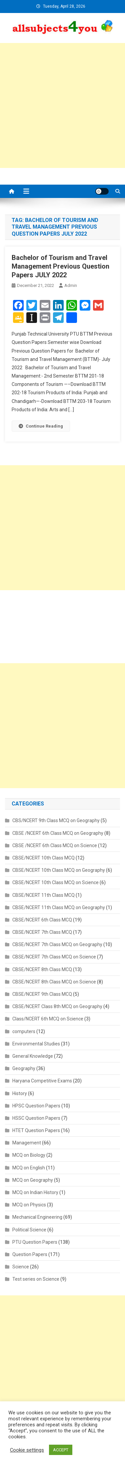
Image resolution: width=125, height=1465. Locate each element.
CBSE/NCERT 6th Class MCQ (42, 919)
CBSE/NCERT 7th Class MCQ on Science (54, 956)
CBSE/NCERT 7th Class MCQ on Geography (57, 944)
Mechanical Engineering (37, 1217)
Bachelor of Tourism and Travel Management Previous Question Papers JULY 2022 (60, 266)
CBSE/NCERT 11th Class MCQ (43, 895)
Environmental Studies (36, 1043)
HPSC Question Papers (36, 1105)
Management (26, 1142)
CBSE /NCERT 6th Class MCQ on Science (54, 845)
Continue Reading (41, 426)
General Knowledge (32, 1056)
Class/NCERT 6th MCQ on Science (47, 1018)
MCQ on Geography (32, 1180)
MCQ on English (28, 1167)
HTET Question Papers (36, 1130)
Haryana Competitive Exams (42, 1080)
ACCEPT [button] (60, 1449)
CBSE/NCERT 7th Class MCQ (42, 932)
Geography (23, 1068)
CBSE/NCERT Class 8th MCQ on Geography (57, 1006)
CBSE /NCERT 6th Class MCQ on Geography (57, 833)
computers (23, 1031)
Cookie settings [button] (27, 1450)
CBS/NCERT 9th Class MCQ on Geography (56, 820)
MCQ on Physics (29, 1204)
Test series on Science (35, 1279)
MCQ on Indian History (35, 1192)
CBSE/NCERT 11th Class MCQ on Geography (58, 907)
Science (20, 1266)
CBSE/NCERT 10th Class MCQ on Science (55, 882)
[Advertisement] (62, 105)
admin (70, 285)
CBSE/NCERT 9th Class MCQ (42, 994)
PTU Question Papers (34, 1242)
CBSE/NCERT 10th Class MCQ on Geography (58, 870)
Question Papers (29, 1254)
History (19, 1093)
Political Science (29, 1229)
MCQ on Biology (28, 1155)
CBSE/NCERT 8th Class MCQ (42, 969)
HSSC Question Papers (36, 1118)
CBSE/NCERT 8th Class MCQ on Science (54, 981)
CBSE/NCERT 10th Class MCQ (43, 857)
